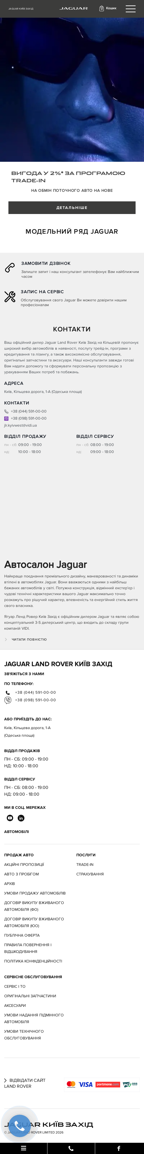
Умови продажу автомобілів (35, 893)
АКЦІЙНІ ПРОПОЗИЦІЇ (24, 864)
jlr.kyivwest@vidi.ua (20, 425)
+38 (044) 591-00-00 (25, 411)
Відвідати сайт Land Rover (24, 1083)
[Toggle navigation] (131, 9)
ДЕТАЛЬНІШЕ (72, 207)
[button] (107, 8)
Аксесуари (15, 1005)
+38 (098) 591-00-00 (25, 418)
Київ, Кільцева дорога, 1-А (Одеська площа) (27, 731)
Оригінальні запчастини (30, 996)
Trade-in (84, 864)
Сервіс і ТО (15, 986)
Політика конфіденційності (33, 961)
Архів (9, 883)
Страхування (90, 874)
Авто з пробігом (21, 874)
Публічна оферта (22, 935)
